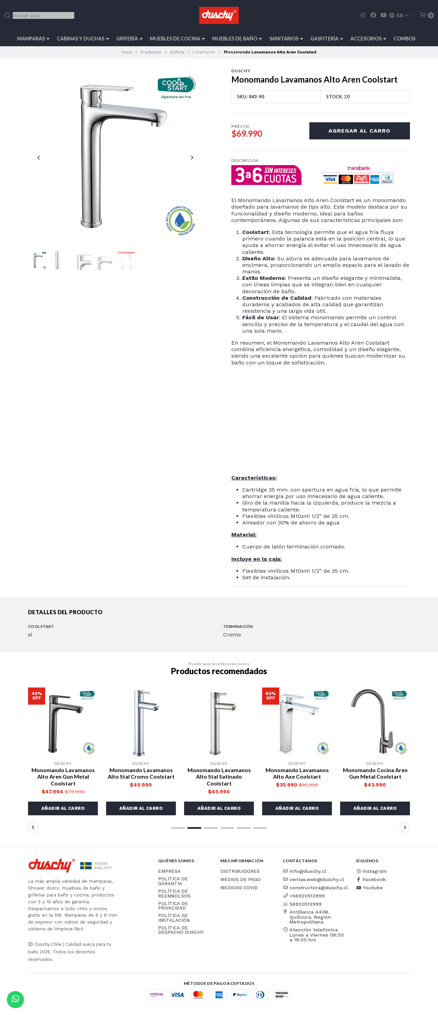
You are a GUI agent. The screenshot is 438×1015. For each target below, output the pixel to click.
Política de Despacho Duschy (181, 930)
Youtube (369, 887)
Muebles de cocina (177, 38)
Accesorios (368, 38)
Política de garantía (173, 881)
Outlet (233, 54)
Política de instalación (174, 918)
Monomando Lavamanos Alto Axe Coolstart (297, 773)
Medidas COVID (239, 888)
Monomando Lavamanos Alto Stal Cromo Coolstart (141, 773)
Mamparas (33, 38)
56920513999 (302, 904)
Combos (404, 38)
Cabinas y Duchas (83, 38)
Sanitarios (286, 38)
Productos (151, 52)
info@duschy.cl (304, 871)
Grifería (129, 38)
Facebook (371, 879)
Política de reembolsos (174, 893)
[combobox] (39, 15)
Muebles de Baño (237, 38)
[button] (63, 808)
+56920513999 (304, 895)
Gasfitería (326, 38)
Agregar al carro (359, 130)
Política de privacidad (173, 906)
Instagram (371, 871)
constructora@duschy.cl (315, 887)
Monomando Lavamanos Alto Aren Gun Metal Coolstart (63, 776)
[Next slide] (192, 157)
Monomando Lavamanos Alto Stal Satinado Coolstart (219, 776)
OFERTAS (205, 54)
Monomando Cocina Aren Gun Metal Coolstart (375, 773)
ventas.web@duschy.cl (313, 879)
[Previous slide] (39, 157)
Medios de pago (240, 879)
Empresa (169, 871)
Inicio (127, 52)
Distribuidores (240, 871)
